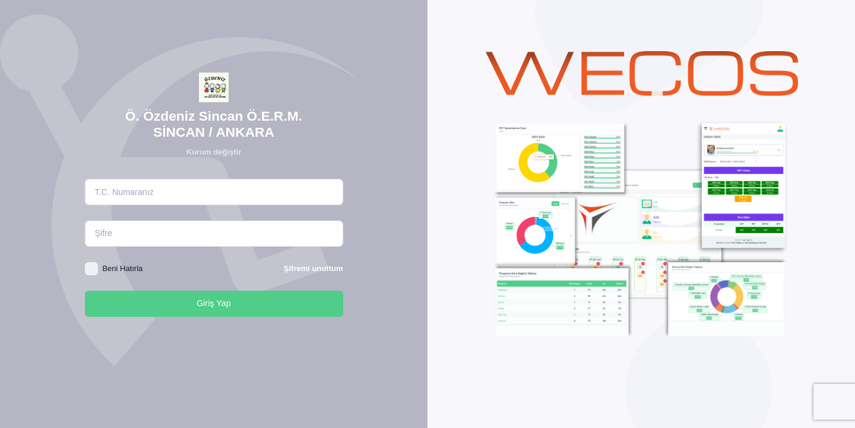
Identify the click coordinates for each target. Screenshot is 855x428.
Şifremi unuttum (313, 268)
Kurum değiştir (213, 151)
